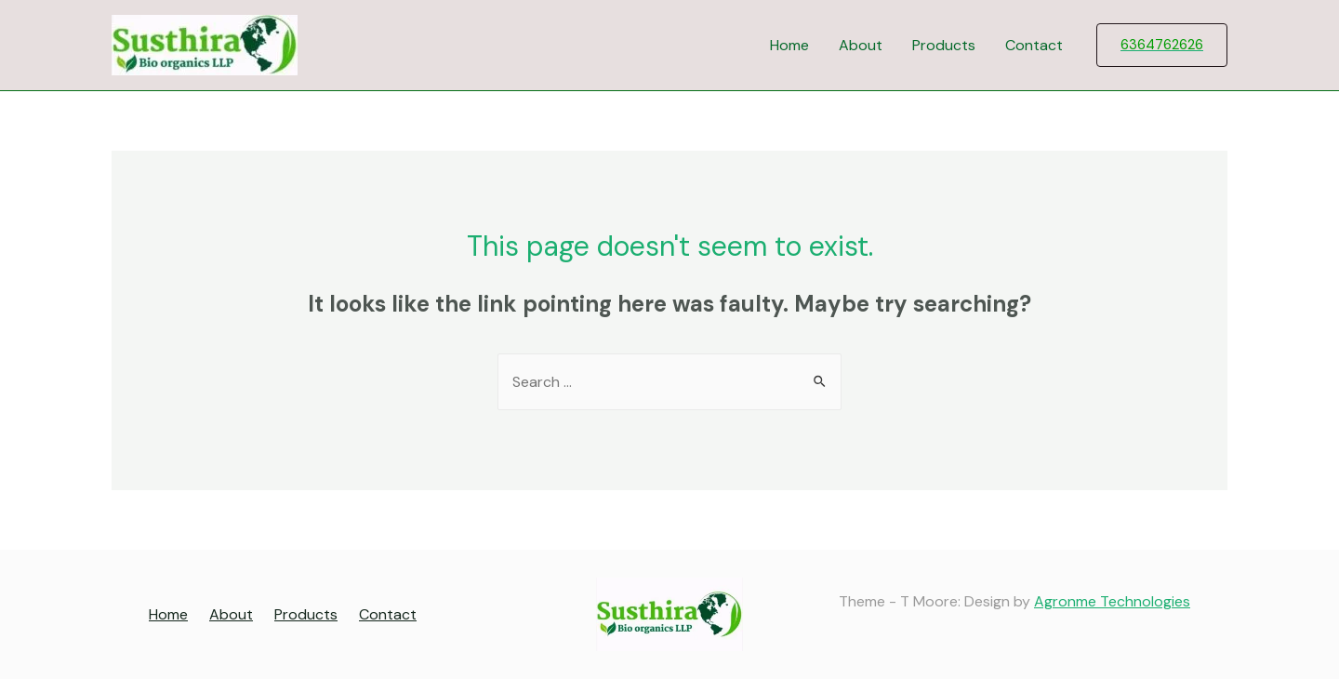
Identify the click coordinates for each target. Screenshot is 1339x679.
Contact (1034, 45)
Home (789, 45)
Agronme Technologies (1112, 601)
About (860, 45)
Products (943, 45)
